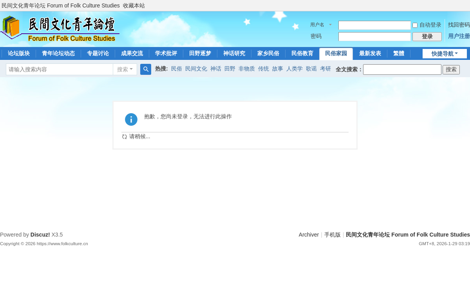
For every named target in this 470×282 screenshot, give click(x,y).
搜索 (122, 69)
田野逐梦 (200, 53)
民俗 (176, 68)
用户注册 (459, 36)
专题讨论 (98, 53)
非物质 (247, 68)
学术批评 (166, 53)
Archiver (309, 234)
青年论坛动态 (58, 53)
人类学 (294, 68)
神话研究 (234, 53)
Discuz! (40, 234)
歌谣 (311, 68)
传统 (263, 68)
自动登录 (426, 25)
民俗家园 (336, 53)
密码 (316, 36)
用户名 (317, 24)
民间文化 (196, 68)
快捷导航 (443, 54)
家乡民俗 (268, 53)
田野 (229, 68)
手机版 (332, 234)
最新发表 (370, 53)
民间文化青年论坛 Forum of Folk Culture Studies (61, 5)
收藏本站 (134, 5)
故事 (277, 68)
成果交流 (132, 53)
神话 (215, 68)
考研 (325, 68)
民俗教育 (302, 53)
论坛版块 (19, 53)
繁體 (398, 53)
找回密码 (459, 25)
